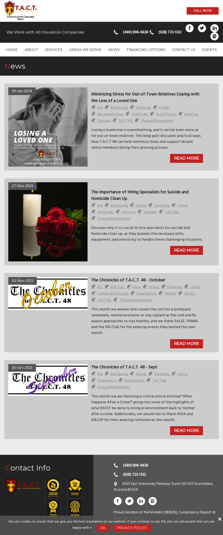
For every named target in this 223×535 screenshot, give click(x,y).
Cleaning (143, 108)
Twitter (202, 28)
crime (163, 108)
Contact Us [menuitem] (184, 50)
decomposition (110, 114)
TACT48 (125, 121)
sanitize (191, 114)
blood (141, 206)
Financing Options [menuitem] (146, 50)
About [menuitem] (31, 50)
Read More (186, 158)
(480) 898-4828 (134, 32)
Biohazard (118, 108)
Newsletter (146, 294)
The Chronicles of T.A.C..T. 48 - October (128, 280)
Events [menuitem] (209, 50)
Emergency (106, 381)
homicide (139, 114)
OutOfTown (166, 114)
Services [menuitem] (54, 50)
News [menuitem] (114, 50)
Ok (102, 528)
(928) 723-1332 (169, 32)
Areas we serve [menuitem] (85, 50)
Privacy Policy (132, 528)
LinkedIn (214, 28)
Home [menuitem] (12, 50)
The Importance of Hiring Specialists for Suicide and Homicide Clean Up (139, 195)
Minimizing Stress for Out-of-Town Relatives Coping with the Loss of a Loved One (145, 97)
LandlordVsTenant (112, 294)
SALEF (189, 294)
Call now (203, 11)
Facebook (190, 28)
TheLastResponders (157, 121)
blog (136, 287)
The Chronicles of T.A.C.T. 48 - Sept (124, 367)
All (99, 108)
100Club (117, 287)
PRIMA (170, 294)
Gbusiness (214, 36)
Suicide (103, 121)
